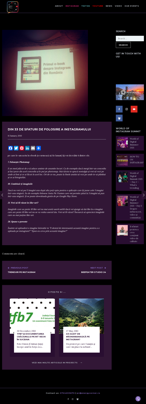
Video (118, 6)
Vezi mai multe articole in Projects (57, 362)
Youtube (98, 6)
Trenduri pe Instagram (21, 269)
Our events (132, 6)
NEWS (109, 6)
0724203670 (67, 393)
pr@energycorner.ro (88, 393)
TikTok (85, 6)
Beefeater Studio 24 (93, 269)
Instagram (72, 6)
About (59, 6)
